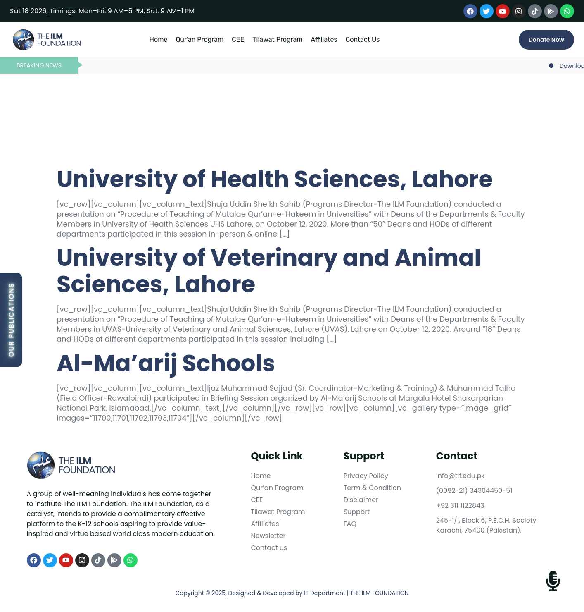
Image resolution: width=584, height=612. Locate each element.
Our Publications (11, 320)
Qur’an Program (199, 39)
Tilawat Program (277, 39)
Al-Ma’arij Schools (166, 363)
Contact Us (363, 39)
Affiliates (324, 39)
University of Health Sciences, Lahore (275, 179)
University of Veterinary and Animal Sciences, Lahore (269, 271)
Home (159, 39)
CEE (238, 39)
